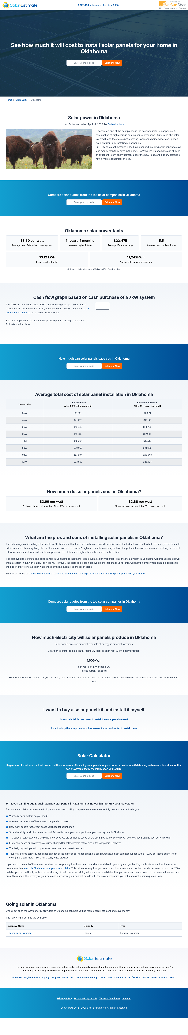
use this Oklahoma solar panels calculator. (47, 884)
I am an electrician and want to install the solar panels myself (94, 735)
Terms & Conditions (109, 1015)
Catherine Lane (116, 124)
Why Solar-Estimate (62, 994)
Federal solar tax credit (20, 949)
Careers (163, 994)
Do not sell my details (85, 1015)
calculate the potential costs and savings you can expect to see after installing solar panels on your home (86, 590)
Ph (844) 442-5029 (138, 994)
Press (173, 994)
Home (10, 99)
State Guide (22, 99)
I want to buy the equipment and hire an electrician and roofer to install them (94, 744)
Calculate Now (112, 62)
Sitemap (126, 1015)
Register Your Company (36, 994)
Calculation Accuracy (86, 994)
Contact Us (120, 994)
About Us (17, 994)
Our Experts (106, 994)
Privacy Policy (64, 1015)
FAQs (154, 994)
